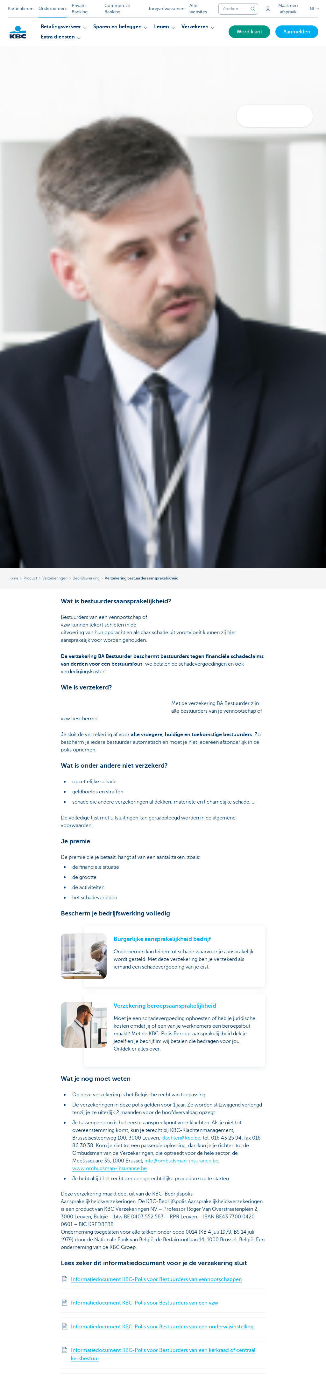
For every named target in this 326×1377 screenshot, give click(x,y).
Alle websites (198, 8)
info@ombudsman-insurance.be (181, 1161)
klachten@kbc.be (180, 1138)
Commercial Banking (117, 8)
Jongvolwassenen (166, 8)
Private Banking (80, 8)
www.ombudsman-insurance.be (109, 1168)
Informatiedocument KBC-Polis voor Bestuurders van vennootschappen (156, 1279)
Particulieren (20, 8)
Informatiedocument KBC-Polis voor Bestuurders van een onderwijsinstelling (162, 1327)
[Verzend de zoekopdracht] (253, 9)
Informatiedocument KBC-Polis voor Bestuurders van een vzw (144, 1303)
